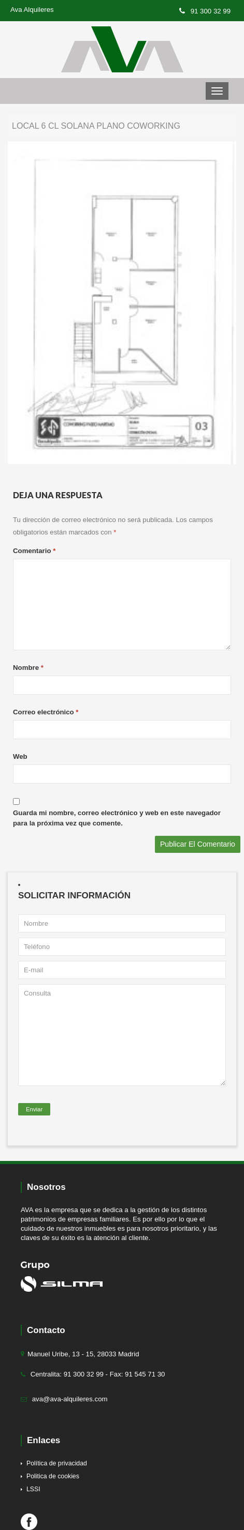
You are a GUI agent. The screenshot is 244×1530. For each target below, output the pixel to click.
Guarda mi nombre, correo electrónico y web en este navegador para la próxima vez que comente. (117, 818)
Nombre (28, 667)
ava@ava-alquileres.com (70, 1399)
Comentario (34, 551)
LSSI (33, 1489)
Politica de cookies (52, 1476)
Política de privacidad (56, 1463)
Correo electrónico (46, 712)
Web (20, 756)
